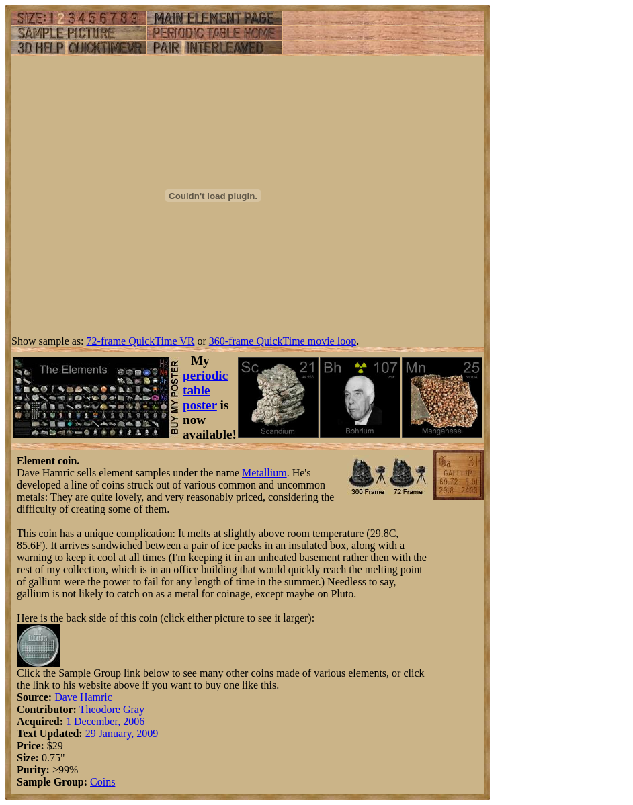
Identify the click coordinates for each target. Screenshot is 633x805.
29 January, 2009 (122, 733)
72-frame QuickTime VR (141, 341)
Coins (102, 782)
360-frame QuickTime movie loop (282, 341)
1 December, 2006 (105, 721)
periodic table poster (205, 390)
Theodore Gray (111, 709)
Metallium (264, 472)
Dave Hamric (83, 697)
